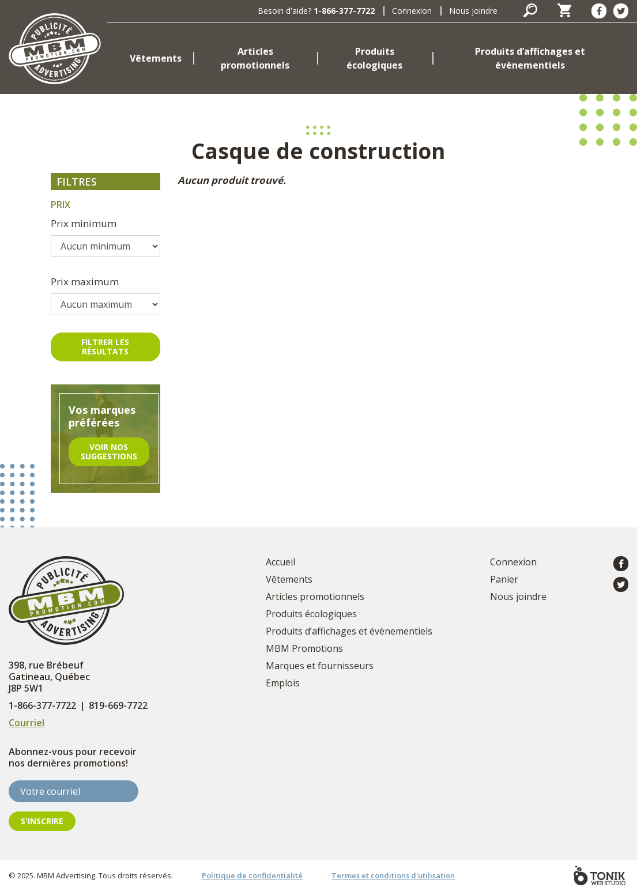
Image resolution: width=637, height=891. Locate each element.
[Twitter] (620, 10)
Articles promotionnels (255, 58)
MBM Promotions (304, 648)
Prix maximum (85, 281)
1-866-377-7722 (344, 10)
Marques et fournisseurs (320, 665)
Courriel (26, 722)
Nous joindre (473, 10)
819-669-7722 (118, 705)
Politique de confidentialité (252, 875)
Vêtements (156, 58)
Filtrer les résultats (105, 347)
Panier (504, 579)
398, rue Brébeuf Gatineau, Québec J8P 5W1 (49, 676)
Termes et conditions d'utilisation (393, 875)
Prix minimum (83, 223)
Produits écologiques (374, 58)
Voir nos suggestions (109, 451)
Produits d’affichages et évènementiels (530, 58)
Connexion (412, 10)
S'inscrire (42, 821)
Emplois (283, 683)
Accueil (280, 562)
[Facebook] (598, 10)
